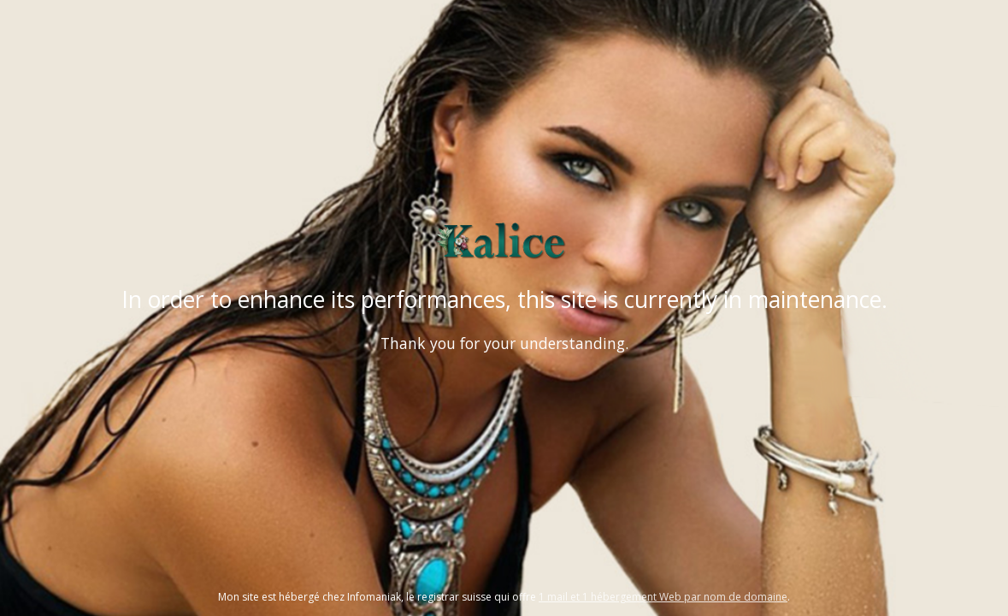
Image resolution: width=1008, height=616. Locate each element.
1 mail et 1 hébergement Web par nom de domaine (663, 596)
